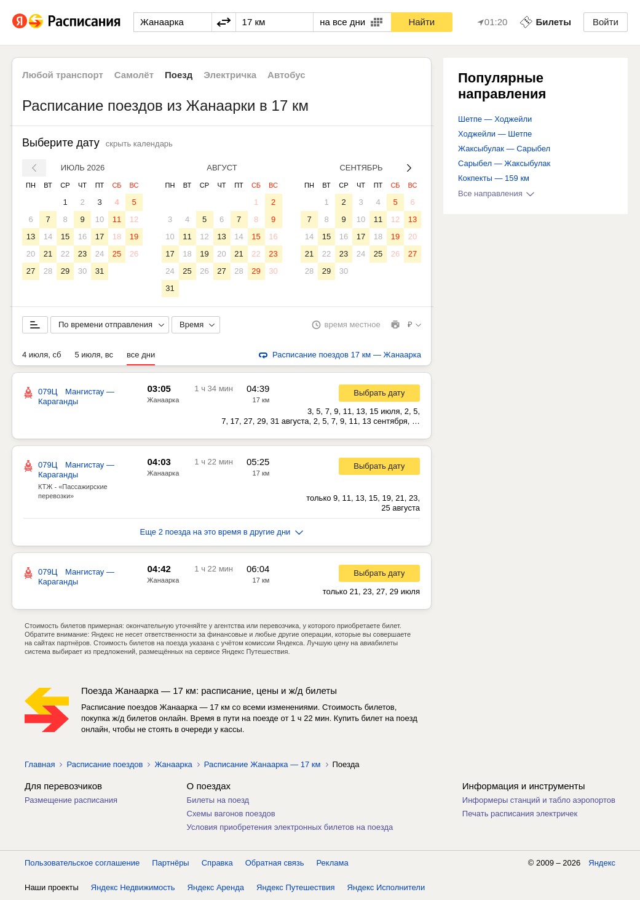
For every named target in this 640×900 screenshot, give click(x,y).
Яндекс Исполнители (386, 887)
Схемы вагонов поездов (231, 813)
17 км (261, 400)
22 (65, 253)
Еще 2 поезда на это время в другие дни (222, 531)
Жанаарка (163, 400)
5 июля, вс (93, 354)
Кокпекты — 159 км (493, 178)
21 (48, 253)
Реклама (333, 862)
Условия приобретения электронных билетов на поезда (290, 827)
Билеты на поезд (218, 800)
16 (82, 236)
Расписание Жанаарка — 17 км (262, 764)
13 (30, 236)
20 (30, 253)
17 (99, 236)
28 (48, 271)
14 (48, 236)
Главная (40, 764)
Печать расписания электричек (519, 813)
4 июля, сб (41, 354)
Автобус (286, 75)
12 (134, 219)
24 (99, 253)
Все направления (496, 193)
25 (117, 253)
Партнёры (170, 862)
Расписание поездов (104, 764)
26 (134, 253)
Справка (217, 862)
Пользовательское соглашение (82, 862)
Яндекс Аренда (216, 887)
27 (30, 271)
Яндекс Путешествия (295, 887)
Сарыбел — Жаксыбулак (504, 163)
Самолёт (134, 75)
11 (117, 219)
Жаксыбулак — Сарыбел (504, 148)
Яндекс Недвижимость (133, 887)
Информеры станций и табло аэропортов (538, 800)
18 (117, 236)
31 (99, 271)
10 (99, 219)
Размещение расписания (71, 800)
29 (65, 271)
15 (65, 236)
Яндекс (601, 862)
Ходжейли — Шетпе (495, 133)
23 (82, 253)
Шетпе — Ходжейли (495, 119)
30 (82, 271)
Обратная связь (274, 862)
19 (134, 236)
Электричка (229, 75)
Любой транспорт (62, 75)
